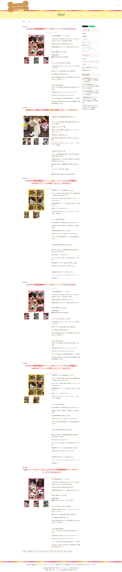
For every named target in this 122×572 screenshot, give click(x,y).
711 (35, 551)
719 (61, 551)
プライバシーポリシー (87, 48)
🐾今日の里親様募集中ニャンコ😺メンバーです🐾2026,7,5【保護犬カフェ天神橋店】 (90, 86)
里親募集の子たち (91, 5)
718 (58, 551)
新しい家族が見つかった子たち (104, 5)
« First (24, 551)
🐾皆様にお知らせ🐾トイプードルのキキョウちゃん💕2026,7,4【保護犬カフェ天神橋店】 (90, 107)
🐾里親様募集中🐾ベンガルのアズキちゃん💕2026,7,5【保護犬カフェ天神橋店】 (90, 80)
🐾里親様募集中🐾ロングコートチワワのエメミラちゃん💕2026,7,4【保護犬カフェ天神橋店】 (90, 100)
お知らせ (84, 58)
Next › (65, 551)
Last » (69, 551)
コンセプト (63, 5)
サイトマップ (85, 51)
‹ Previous (29, 551)
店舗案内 (57, 5)
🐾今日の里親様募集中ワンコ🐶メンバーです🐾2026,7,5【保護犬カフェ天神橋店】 (90, 92)
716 (51, 551)
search (118, 6)
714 (45, 551)
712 (38, 551)
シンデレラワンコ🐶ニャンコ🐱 (90, 61)
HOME (52, 5)
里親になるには (82, 5)
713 (41, 551)
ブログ (114, 5)
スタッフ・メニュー (72, 5)
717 (55, 551)
